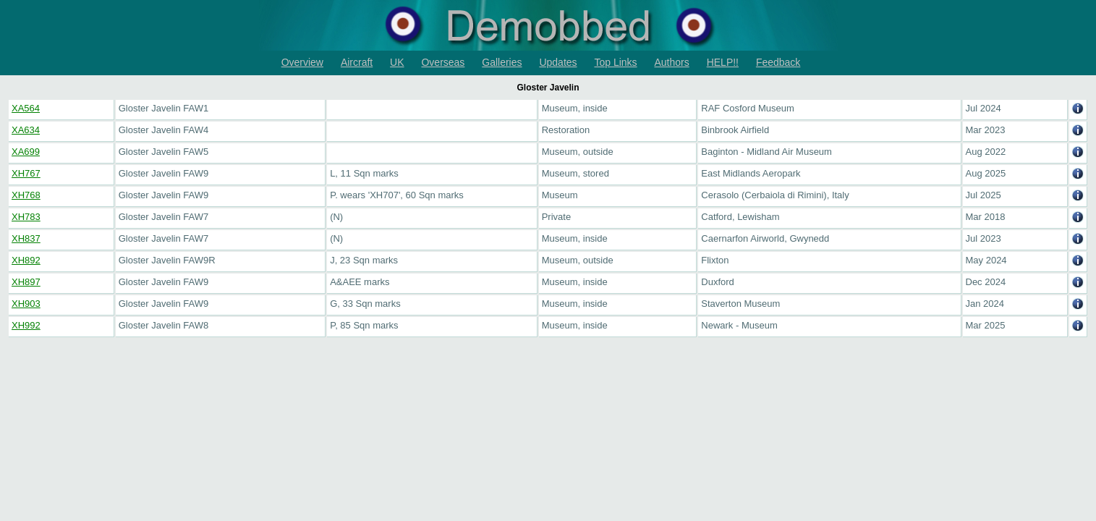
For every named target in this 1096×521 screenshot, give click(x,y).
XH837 (26, 238)
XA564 (26, 108)
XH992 (26, 325)
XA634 (26, 129)
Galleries (502, 62)
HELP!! (723, 62)
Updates (558, 62)
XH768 (26, 195)
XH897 (26, 281)
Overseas (442, 62)
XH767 (26, 173)
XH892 (26, 260)
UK (397, 62)
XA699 (26, 151)
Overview (302, 62)
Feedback (778, 62)
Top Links (615, 62)
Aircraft (357, 62)
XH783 (26, 216)
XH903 (26, 303)
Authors (672, 62)
